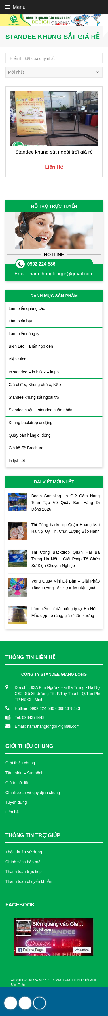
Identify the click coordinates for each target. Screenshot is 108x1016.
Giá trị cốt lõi (16, 782)
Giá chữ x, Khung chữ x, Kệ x (35, 384)
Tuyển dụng (16, 802)
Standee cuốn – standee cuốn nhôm (41, 410)
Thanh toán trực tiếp (23, 871)
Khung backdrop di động (30, 422)
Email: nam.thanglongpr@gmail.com (47, 726)
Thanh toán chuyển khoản (28, 881)
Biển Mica (17, 359)
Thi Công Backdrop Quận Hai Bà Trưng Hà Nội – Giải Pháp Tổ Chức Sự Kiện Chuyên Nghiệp (65, 559)
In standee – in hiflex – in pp (34, 372)
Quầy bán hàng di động (30, 435)
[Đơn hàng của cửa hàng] (54, 72)
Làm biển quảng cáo (27, 308)
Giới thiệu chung (20, 763)
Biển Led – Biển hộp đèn (31, 346)
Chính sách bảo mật (23, 862)
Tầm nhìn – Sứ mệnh (24, 773)
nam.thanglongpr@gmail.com (61, 273)
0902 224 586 (41, 263)
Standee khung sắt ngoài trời (34, 397)
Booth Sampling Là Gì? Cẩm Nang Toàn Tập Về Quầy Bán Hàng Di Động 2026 (65, 502)
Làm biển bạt (20, 321)
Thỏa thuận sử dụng (23, 852)
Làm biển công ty (24, 333)
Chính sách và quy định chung (32, 792)
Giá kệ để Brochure (26, 448)
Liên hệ (12, 812)
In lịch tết (17, 460)
